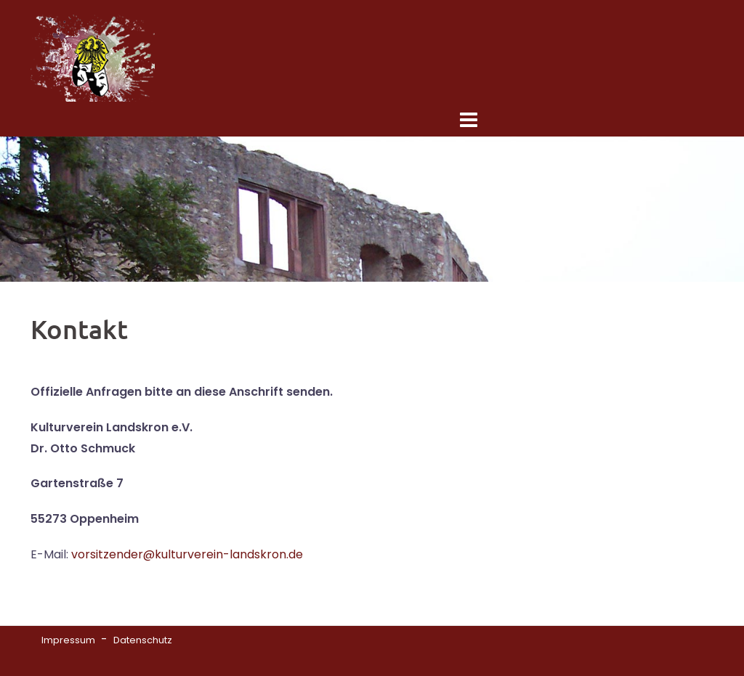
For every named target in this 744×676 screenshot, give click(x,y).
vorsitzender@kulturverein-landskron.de (187, 554)
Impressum (68, 640)
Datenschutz (142, 640)
